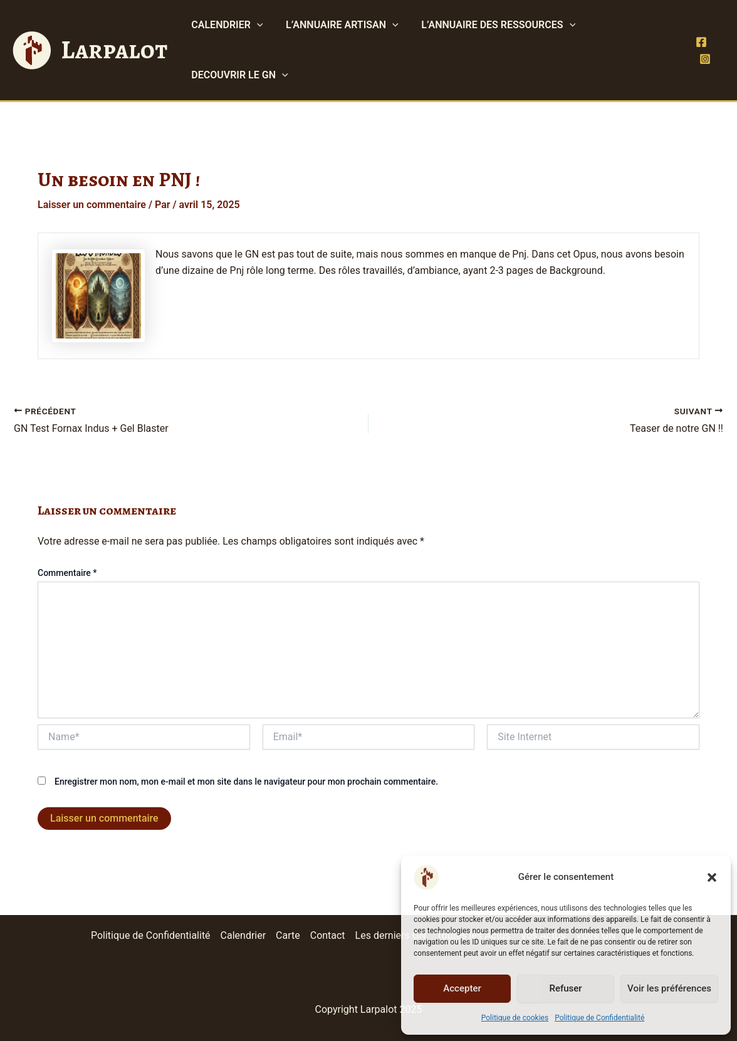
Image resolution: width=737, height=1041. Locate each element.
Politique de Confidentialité (599, 1017)
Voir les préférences (669, 988)
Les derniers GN (390, 935)
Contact (327, 935)
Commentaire (67, 573)
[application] (255, 25)
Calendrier (243, 935)
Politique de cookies (514, 1017)
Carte (288, 935)
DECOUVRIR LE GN (238, 75)
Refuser (565, 988)
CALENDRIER (225, 25)
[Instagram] (704, 59)
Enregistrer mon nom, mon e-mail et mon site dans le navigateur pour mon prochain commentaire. (246, 782)
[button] (712, 877)
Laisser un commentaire (92, 205)
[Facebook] (700, 42)
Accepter (462, 988)
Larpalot (114, 50)
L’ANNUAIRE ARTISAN (337, 25)
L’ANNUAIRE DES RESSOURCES (491, 25)
